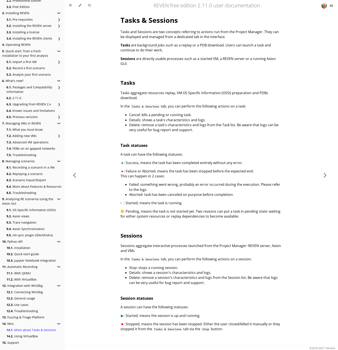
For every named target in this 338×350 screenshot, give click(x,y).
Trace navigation (21, 222)
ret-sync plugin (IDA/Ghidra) (29, 235)
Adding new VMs (21, 136)
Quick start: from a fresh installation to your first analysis (25, 53)
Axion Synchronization (25, 229)
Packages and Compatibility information (29, 89)
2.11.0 (13, 98)
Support (10, 343)
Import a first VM (21, 62)
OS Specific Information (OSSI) (31, 210)
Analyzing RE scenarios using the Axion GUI (27, 201)
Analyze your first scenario (28, 74)
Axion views (17, 216)
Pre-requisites (19, 19)
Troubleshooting (21, 155)
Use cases (17, 305)
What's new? (12, 81)
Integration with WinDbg (22, 286)
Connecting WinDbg (24, 292)
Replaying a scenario (24, 174)
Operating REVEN (16, 45)
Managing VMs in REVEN (21, 123)
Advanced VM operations (27, 142)
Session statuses (136, 298)
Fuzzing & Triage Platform (23, 317)
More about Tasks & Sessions (31, 330)
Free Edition (18, 7)
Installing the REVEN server (29, 26)
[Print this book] (331, 5)
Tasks (127, 82)
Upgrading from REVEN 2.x (28, 104)
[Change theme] (80, 5)
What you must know (24, 129)
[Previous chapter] (74, 175)
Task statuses (133, 145)
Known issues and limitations (30, 111)
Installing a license (22, 32)
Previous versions (22, 117)
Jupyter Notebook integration (31, 260)
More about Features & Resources (33, 186)
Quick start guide (22, 254)
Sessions (131, 235)
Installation (18, 248)
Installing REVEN (15, 13)
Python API (12, 241)
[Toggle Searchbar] (89, 5)
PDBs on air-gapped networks (30, 148)
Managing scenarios (18, 161)
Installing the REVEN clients (29, 38)
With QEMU (18, 273)
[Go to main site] (324, 5)
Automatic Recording (20, 267)
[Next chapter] (325, 175)
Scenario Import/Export (26, 180)
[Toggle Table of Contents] (70, 5)
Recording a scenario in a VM (30, 167)
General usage (20, 298)
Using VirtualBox (22, 336)
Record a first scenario (25, 68)
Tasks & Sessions (149, 20)
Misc (8, 324)
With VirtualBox (21, 279)
